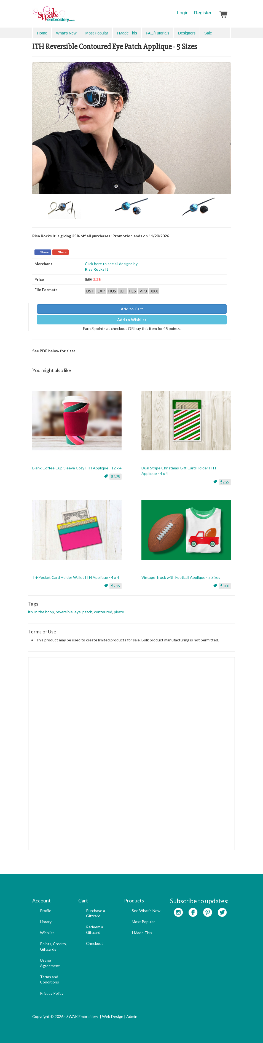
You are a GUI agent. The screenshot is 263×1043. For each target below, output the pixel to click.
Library (46, 921)
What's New (66, 33)
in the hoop (44, 611)
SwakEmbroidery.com (73, 17)
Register (202, 12)
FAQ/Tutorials (157, 33)
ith (30, 611)
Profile (45, 910)
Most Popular (96, 33)
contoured (103, 611)
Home (42, 33)
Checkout (94, 943)
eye (77, 611)
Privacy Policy (51, 993)
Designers (186, 33)
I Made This (127, 33)
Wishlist (47, 932)
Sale (208, 33)
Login (183, 12)
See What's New (146, 910)
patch (87, 611)
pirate (119, 611)
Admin (131, 1016)
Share (44, 252)
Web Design (112, 1016)
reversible (64, 611)
